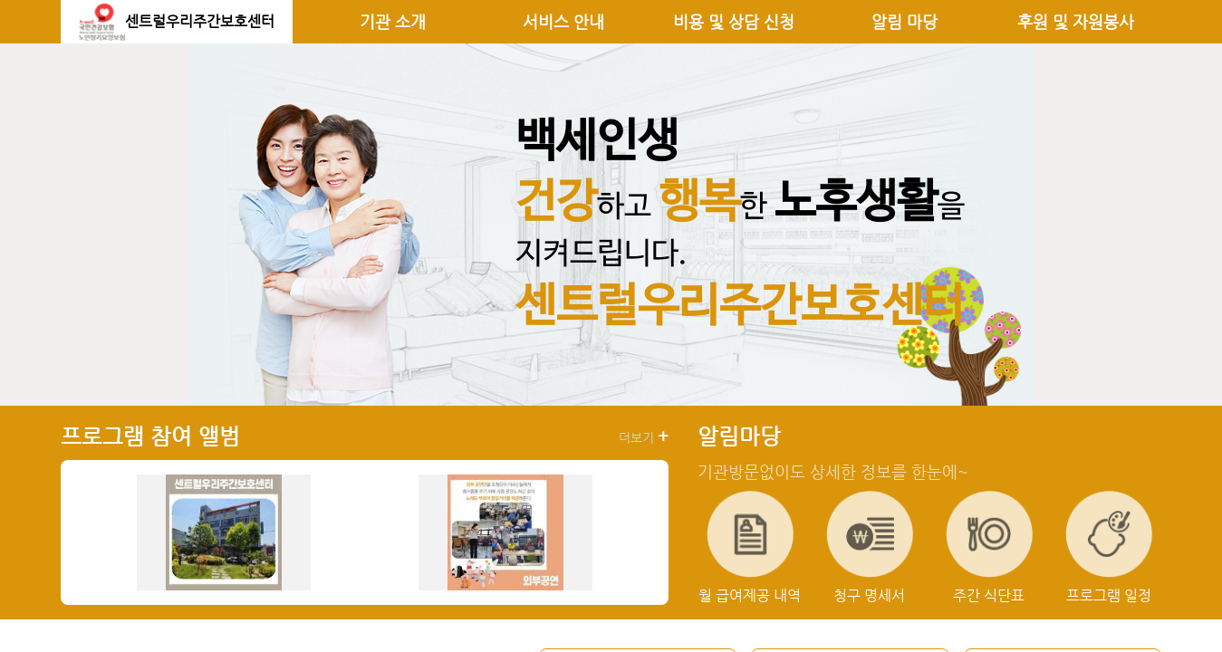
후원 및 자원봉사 (1075, 22)
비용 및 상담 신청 (733, 22)
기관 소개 (393, 22)
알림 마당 (904, 22)
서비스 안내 (563, 22)
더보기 (644, 436)
